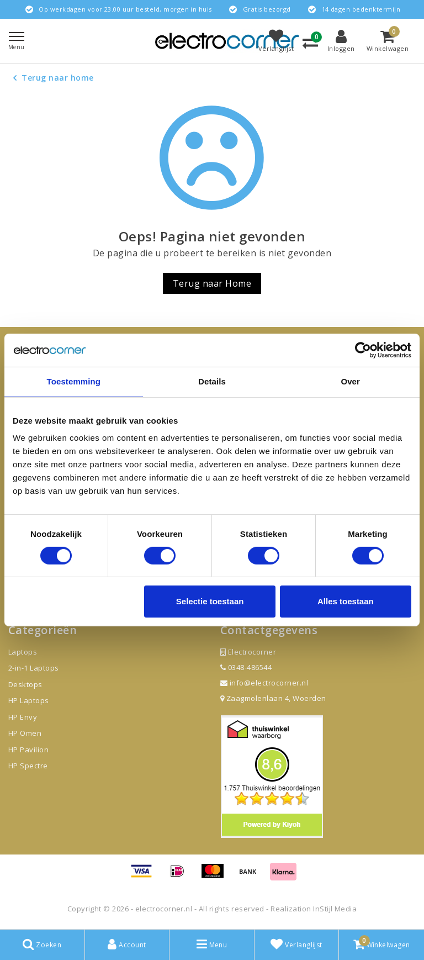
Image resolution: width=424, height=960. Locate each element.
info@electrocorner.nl (264, 683)
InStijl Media (335, 909)
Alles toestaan (345, 601)
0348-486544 (246, 667)
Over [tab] (350, 381)
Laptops (22, 652)
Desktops (25, 684)
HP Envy (22, 717)
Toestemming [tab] (74, 381)
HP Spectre (28, 766)
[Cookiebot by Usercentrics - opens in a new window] (363, 350)
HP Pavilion (28, 750)
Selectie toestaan (210, 601)
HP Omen (24, 733)
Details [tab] (212, 381)
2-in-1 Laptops (33, 668)
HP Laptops (28, 700)
